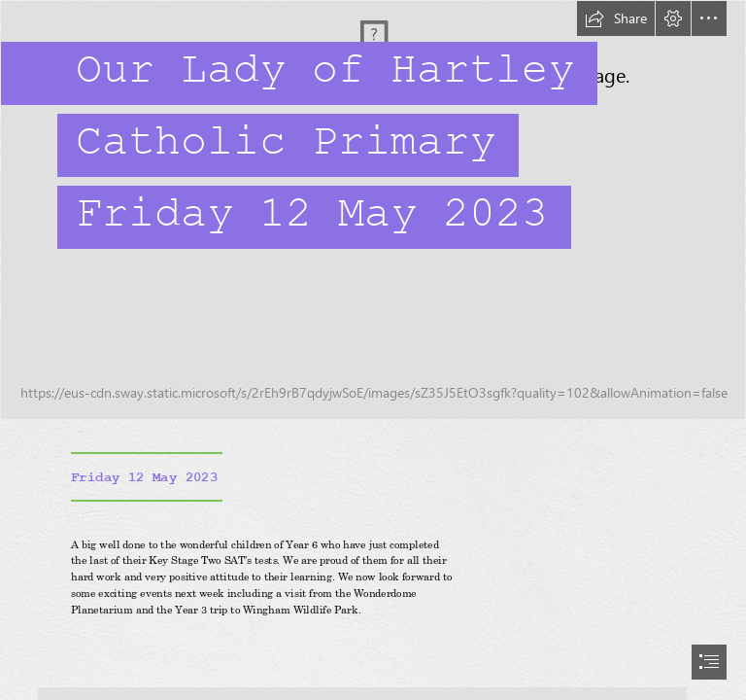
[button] (616, 18)
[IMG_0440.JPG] (373, 210)
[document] (373, 350)
